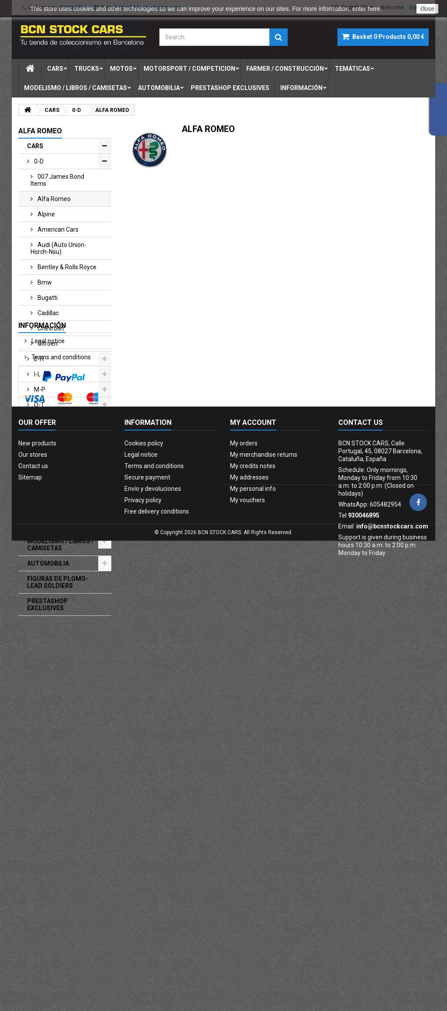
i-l (37, 374)
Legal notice (47, 646)
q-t (39, 404)
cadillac (47, 312)
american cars (57, 229)
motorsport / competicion (189, 68)
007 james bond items (57, 180)
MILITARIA (42, 510)
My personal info (253, 879)
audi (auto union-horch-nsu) (58, 248)
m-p (39, 389)
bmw (44, 282)
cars (55, 68)
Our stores (45, 694)
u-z (38, 420)
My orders (244, 833)
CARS (35, 145)
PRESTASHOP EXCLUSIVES (47, 604)
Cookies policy (143, 833)
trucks (86, 68)
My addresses (249, 868)
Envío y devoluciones (152, 879)
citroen (47, 343)
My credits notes (252, 856)
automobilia (159, 87)
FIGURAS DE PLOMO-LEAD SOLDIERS (57, 582)
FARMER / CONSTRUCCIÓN (51, 492)
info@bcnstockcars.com (392, 917)
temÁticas (352, 68)
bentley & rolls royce (66, 267)
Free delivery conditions (156, 902)
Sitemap (30, 868)
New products (37, 833)
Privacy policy (143, 890)
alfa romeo (53, 198)
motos (121, 68)
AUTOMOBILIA (48, 563)
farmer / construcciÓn (285, 68)
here (374, 8)
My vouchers (247, 890)
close (427, 8)
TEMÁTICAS (44, 525)
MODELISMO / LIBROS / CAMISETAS (60, 545)
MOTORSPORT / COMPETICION (50, 469)
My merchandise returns (263, 845)
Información (301, 87)
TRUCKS (39, 435)
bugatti (47, 297)
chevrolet (50, 328)
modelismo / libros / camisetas (75, 87)
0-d (38, 161)
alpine (45, 214)
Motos (36, 450)
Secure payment (53, 678)
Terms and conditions (60, 662)
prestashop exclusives (230, 87)
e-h (38, 358)
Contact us (33, 856)
